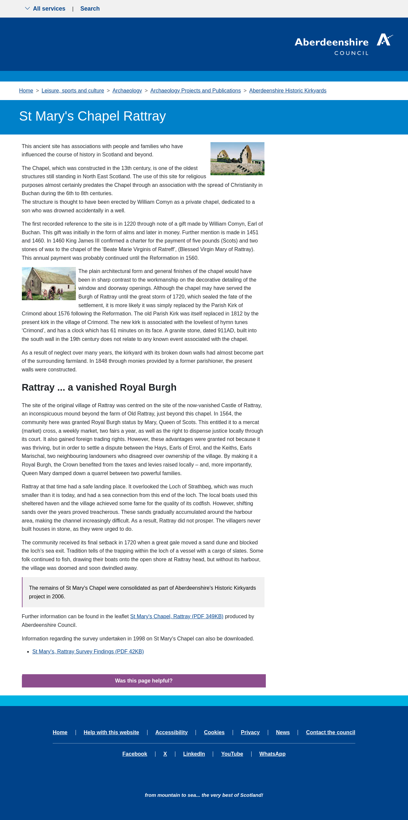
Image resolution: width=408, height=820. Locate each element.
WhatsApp (273, 754)
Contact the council (330, 732)
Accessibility (171, 732)
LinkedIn (194, 754)
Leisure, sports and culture (73, 90)
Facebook (134, 754)
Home (26, 90)
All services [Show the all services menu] (45, 8)
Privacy (250, 732)
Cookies (214, 732)
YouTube (232, 754)
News (283, 732)
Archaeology (127, 90)
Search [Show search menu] (90, 8)
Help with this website (111, 732)
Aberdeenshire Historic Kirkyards (287, 90)
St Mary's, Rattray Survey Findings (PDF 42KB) (88, 651)
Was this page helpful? (144, 680)
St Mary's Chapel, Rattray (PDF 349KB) (176, 616)
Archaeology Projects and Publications (195, 90)
